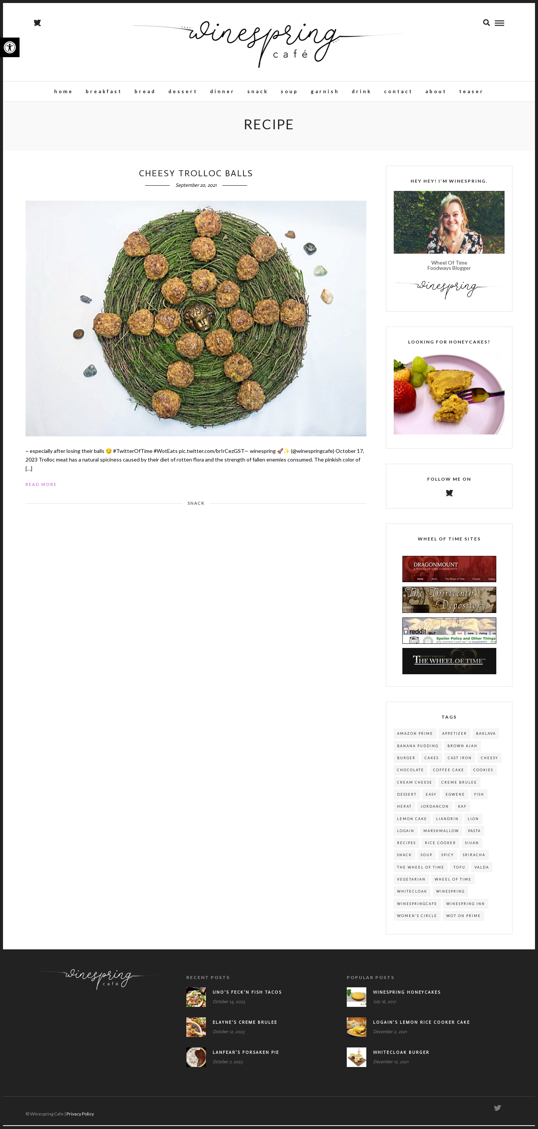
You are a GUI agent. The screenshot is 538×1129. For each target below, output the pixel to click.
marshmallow (441, 834)
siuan (472, 846)
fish (479, 798)
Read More (41, 488)
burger (406, 762)
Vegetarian (411, 883)
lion (473, 822)
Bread (145, 92)
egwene (455, 798)
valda (482, 871)
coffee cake (448, 774)
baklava (486, 737)
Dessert (183, 92)
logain (405, 834)
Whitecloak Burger (401, 1056)
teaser (471, 92)
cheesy (489, 762)
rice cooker (440, 846)
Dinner (222, 92)
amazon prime (415, 737)
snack (404, 859)
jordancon (435, 810)
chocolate (410, 774)
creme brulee (459, 786)
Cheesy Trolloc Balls (196, 176)
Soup (289, 92)
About (436, 92)
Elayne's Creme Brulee (245, 1026)
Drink (362, 92)
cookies (483, 774)
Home (63, 92)
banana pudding (417, 750)
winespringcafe (417, 907)
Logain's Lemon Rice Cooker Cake (421, 1026)
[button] (10, 47)
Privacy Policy (80, 1117)
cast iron (460, 762)
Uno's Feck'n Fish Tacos (247, 996)
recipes (406, 846)
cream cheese (414, 786)
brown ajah (462, 750)
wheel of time (453, 883)
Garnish (325, 92)
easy (431, 798)
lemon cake (412, 822)
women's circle (417, 919)
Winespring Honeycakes (407, 996)
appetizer (454, 737)
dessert (407, 798)
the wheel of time (420, 871)
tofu (459, 871)
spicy (447, 859)
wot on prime (463, 919)
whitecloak (412, 895)
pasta (474, 834)
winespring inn (465, 907)
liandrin (447, 822)
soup (426, 859)
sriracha (474, 859)
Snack (257, 92)
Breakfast (104, 92)
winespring (450, 895)
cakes (432, 762)
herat (404, 810)
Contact (398, 92)
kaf (462, 810)
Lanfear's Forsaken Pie (246, 1056)
